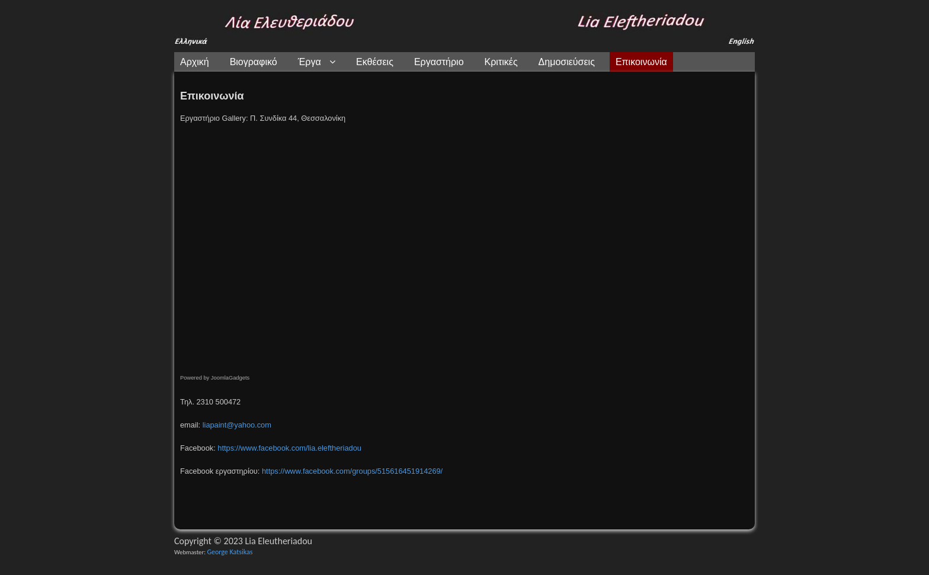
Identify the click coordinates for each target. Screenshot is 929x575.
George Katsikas (229, 552)
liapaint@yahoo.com (237, 424)
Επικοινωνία (212, 96)
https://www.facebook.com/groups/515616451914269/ (352, 471)
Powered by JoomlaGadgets (214, 378)
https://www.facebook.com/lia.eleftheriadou (289, 448)
